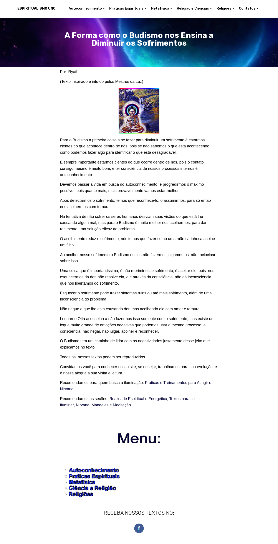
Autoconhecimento (85, 8)
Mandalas (99, 405)
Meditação (122, 405)
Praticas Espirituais (126, 8)
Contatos (247, 8)
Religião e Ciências (193, 8)
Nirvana (82, 405)
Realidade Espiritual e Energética (138, 399)
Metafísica (160, 8)
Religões (224, 8)
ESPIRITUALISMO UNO (36, 8)
